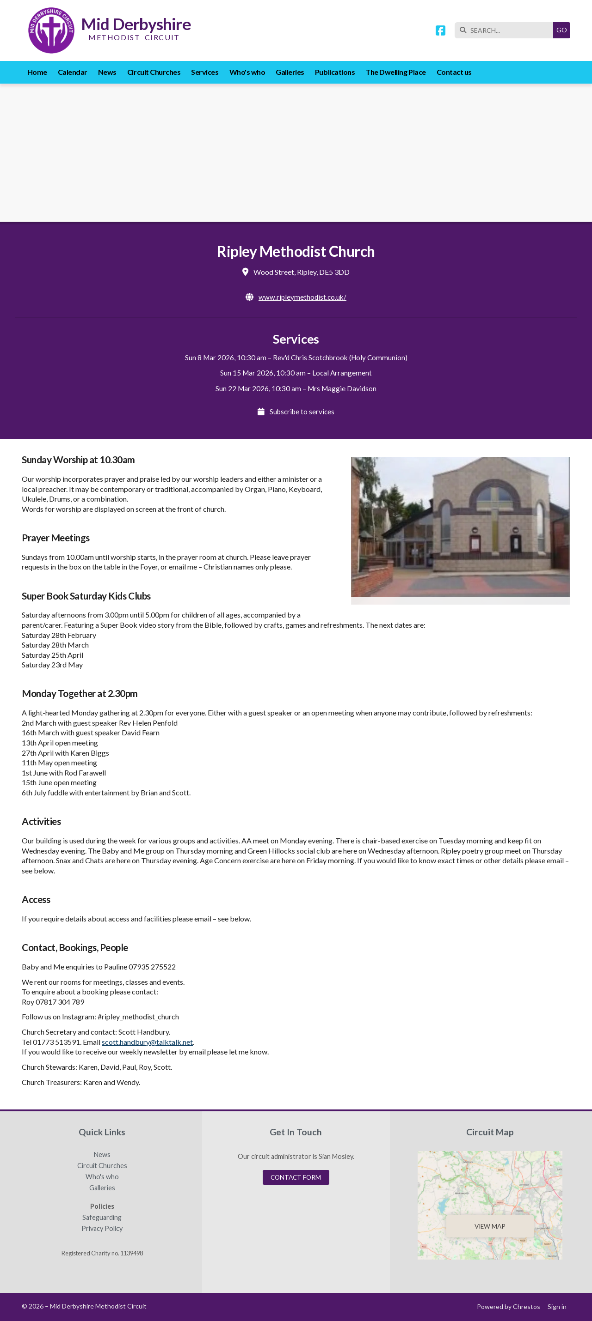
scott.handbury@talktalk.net (147, 1041)
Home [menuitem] (37, 71)
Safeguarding (102, 1217)
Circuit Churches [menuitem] (153, 71)
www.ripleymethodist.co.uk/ (302, 297)
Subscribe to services (302, 411)
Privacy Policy (102, 1228)
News (102, 1154)
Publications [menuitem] (335, 71)
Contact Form (296, 1177)
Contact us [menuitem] (454, 71)
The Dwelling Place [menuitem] (395, 71)
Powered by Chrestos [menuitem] (508, 1306)
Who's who (102, 1177)
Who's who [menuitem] (247, 71)
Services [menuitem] (204, 71)
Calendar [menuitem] (72, 71)
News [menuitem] (107, 71)
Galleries (102, 1188)
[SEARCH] (506, 30)
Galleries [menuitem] (290, 71)
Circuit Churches (102, 1166)
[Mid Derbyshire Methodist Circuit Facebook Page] (440, 31)
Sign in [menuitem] (557, 1306)
